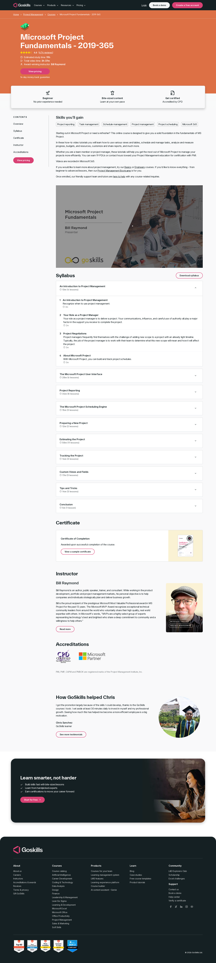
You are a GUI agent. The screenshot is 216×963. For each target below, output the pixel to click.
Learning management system (105, 875)
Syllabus (17, 130)
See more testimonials (71, 734)
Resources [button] (67, 5)
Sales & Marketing (60, 923)
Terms (16, 890)
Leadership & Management (65, 897)
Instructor (18, 145)
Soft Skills (56, 927)
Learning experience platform (105, 882)
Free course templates (140, 878)
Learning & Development (63, 905)
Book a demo (159, 5)
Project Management (33, 14)
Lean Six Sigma (59, 901)
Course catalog (59, 871)
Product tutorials (137, 882)
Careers (17, 875)
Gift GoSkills (18, 893)
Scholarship (174, 875)
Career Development (62, 878)
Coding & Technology (62, 882)
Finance (56, 893)
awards (32, 882)
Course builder (98, 886)
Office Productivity (61, 916)
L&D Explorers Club (178, 871)
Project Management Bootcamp (114, 170)
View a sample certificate (78, 551)
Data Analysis (58, 886)
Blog (132, 871)
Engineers (139, 167)
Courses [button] (39, 5)
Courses (51, 14)
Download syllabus (189, 275)
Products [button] (53, 5)
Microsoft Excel (59, 908)
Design (55, 890)
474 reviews (45, 52)
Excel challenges (177, 878)
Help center (174, 897)
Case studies (136, 875)
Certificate (18, 137)
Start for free (32, 800)
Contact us (174, 889)
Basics (127, 167)
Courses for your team (101, 871)
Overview (18, 123)
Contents (20, 117)
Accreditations (20, 152)
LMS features (97, 878)
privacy (25, 890)
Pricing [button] (81, 5)
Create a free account (187, 5)
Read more (65, 629)
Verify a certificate (177, 900)
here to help (119, 176)
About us (17, 871)
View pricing (35, 71)
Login (144, 5)
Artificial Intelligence (61, 875)
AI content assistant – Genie (104, 890)
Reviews (17, 886)
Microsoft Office (59, 912)
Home (16, 14)
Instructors (18, 878)
